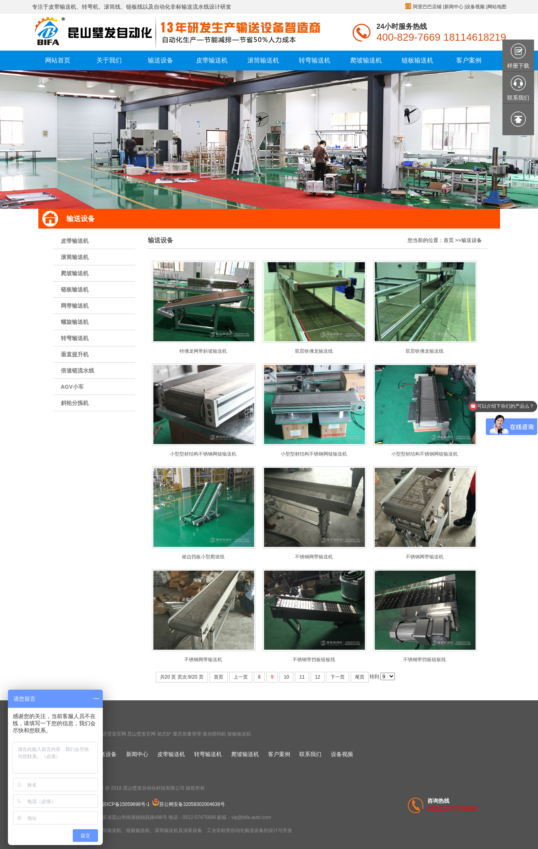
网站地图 (496, 6)
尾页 (359, 677)
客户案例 (279, 754)
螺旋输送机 (75, 322)
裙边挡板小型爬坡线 (203, 557)
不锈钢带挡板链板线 (314, 659)
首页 (449, 240)
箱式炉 (164, 734)
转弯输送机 (75, 338)
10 (286, 677)
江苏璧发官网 (112, 734)
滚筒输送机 (75, 257)
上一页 (241, 677)
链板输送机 (75, 289)
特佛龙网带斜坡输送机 (203, 351)
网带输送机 (75, 306)
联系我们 (310, 754)
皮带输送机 (75, 241)
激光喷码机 (214, 734)
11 (301, 677)
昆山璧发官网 (141, 734)
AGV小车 (72, 387)
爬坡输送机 (75, 273)
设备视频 (475, 6)
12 (317, 677)
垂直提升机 (75, 354)
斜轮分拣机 (75, 403)
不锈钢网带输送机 (314, 557)
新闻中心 (453, 6)
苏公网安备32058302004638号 (188, 804)
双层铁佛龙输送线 (314, 351)
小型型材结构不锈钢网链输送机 (203, 454)
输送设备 (471, 240)
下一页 (337, 677)
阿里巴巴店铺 (427, 6)
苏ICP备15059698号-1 (126, 804)
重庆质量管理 (187, 734)
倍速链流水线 (77, 370)
